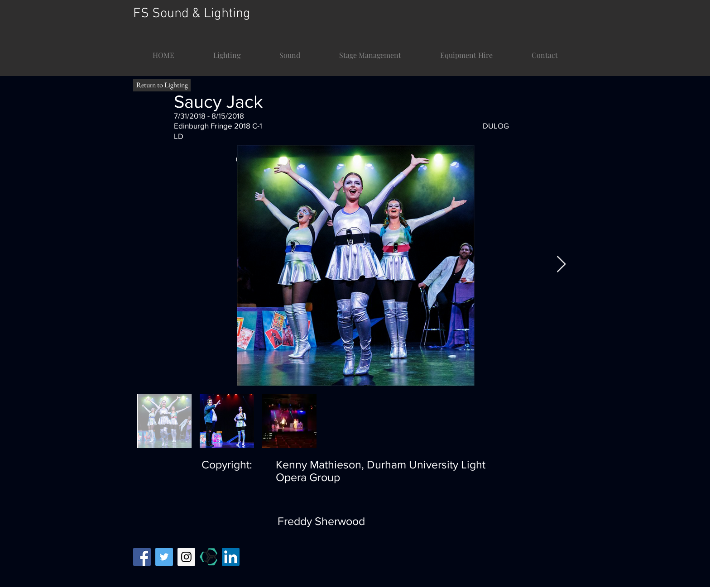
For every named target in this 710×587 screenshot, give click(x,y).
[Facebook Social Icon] (142, 557)
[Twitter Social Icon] (164, 557)
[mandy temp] (208, 557)
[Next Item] (561, 264)
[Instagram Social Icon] (186, 557)
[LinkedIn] (231, 557)
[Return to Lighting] (162, 85)
